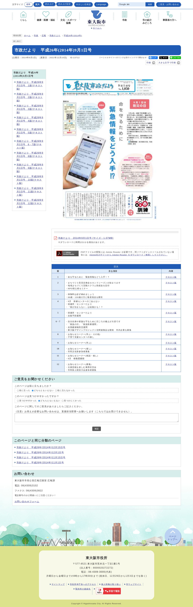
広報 (44, 36)
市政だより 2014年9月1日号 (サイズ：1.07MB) (84, 238)
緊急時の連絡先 (83, 589)
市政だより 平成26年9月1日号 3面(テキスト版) (30, 109)
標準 (28, 4)
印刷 (149, 62)
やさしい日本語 (83, 4)
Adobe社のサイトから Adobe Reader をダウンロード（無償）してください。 (129, 255)
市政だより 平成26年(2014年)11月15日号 (41, 457)
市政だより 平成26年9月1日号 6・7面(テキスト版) (30, 144)
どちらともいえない (44, 390)
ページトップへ (173, 537)
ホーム (27, 36)
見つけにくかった (73, 401)
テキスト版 (171, 277)
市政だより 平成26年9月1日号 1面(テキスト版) (30, 85)
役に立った (24, 390)
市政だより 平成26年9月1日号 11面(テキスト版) (30, 191)
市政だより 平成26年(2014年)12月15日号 (41, 447)
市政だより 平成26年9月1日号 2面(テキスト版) (30, 97)
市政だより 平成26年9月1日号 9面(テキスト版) (30, 168)
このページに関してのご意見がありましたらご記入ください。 (49, 406)
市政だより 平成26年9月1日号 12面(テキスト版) (30, 203)
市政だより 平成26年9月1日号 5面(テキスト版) (30, 132)
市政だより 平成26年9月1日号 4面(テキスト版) (30, 120)
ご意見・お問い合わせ (168, 4)
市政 (36, 36)
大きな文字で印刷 (167, 62)
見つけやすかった (28, 401)
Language (101, 4)
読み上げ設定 (64, 4)
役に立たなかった (66, 390)
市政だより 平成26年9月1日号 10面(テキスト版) (30, 179)
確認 (97, 429)
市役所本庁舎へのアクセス (83, 584)
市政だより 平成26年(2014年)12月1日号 (40, 452)
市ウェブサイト (133, 584)
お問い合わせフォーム (27, 501)
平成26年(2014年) (73, 36)
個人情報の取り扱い (111, 584)
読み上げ (49, 4)
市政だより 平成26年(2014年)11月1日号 (40, 462)
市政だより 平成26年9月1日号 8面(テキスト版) (30, 156)
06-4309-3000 (96, 572)
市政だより (54, 36)
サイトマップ (58, 584)
